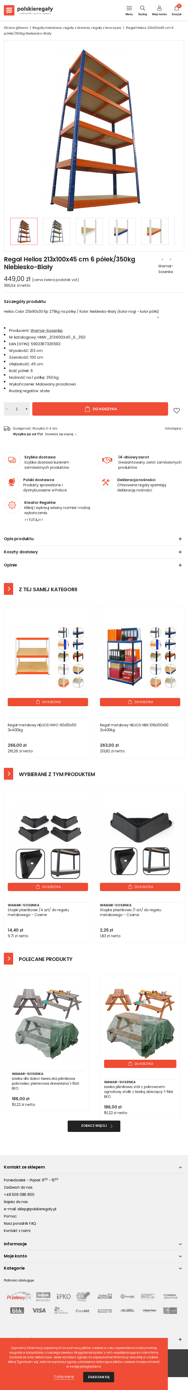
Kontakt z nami (17, 1230)
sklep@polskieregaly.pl (37, 1209)
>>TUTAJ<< (33, 519)
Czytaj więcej (64, 1376)
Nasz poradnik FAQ (20, 1223)
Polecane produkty (46, 959)
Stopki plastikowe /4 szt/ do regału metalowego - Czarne (38, 912)
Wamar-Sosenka (166, 269)
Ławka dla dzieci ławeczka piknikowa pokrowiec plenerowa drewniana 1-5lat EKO (45, 1083)
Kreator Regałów (40, 502)
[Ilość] (17, 409)
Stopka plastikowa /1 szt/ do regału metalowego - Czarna (130, 912)
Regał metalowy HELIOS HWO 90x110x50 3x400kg (42, 728)
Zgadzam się (98, 1377)
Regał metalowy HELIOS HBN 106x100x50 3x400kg (134, 728)
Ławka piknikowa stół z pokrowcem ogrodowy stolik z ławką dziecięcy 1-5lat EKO (139, 1091)
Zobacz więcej (94, 1125)
